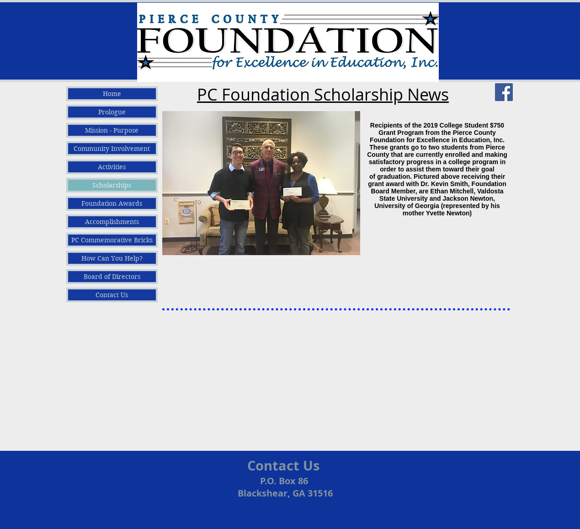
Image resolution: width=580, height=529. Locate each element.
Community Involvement (112, 148)
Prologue (112, 112)
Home (112, 94)
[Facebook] (504, 92)
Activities (112, 167)
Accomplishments (112, 222)
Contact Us (112, 295)
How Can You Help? (112, 258)
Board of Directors (112, 277)
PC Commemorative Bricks (112, 240)
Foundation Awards (111, 203)
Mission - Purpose (111, 130)
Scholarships (111, 185)
